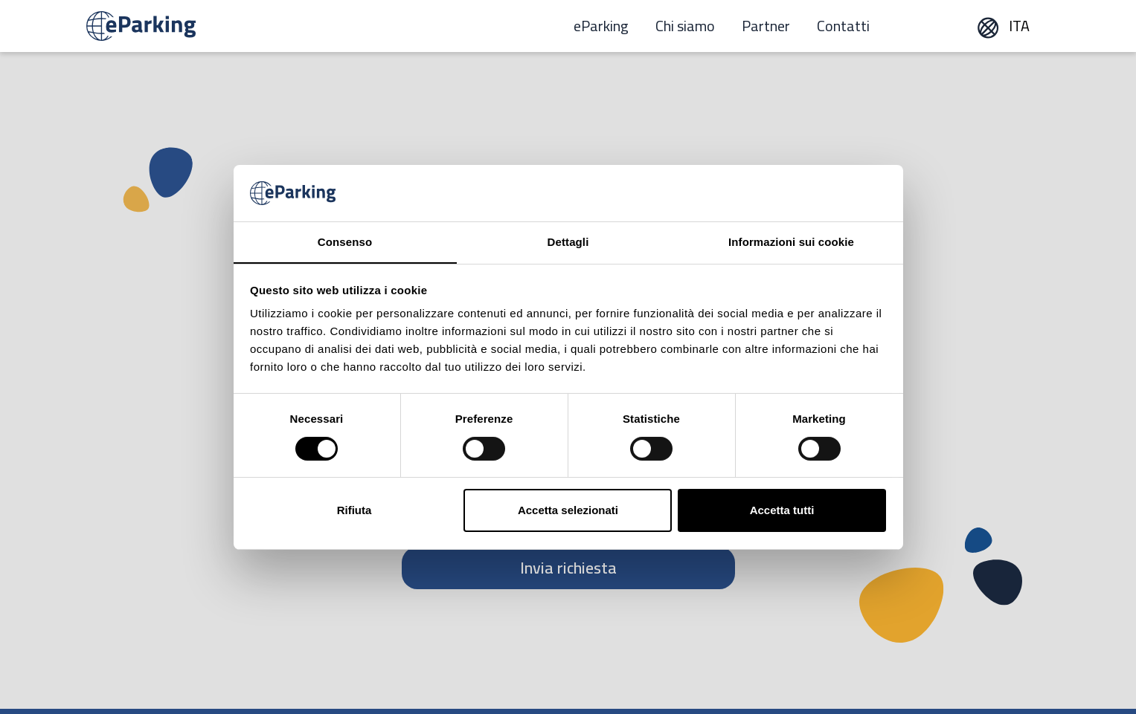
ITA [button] (1003, 25)
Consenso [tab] (345, 242)
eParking (601, 25)
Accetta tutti (782, 510)
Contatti (843, 25)
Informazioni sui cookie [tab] (791, 242)
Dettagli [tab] (568, 242)
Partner (766, 25)
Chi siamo (685, 25)
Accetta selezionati (568, 510)
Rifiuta (354, 510)
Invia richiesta (568, 567)
